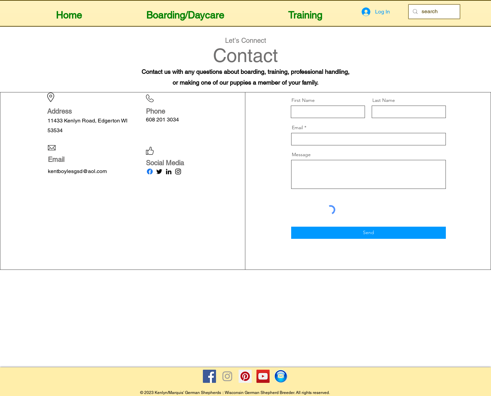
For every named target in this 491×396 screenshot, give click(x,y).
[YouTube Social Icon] (263, 376)
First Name (303, 100)
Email (297, 127)
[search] (434, 12)
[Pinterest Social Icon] (245, 376)
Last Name (383, 100)
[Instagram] (178, 171)
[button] (185, 12)
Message (301, 154)
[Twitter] (159, 171)
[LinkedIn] (169, 171)
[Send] (368, 233)
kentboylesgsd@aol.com (77, 171)
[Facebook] (150, 171)
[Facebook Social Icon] (209, 376)
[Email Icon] (280, 376)
